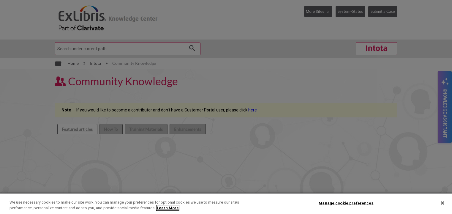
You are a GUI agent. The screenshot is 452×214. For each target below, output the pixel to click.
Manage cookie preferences (346, 203)
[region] (226, 203)
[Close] (442, 203)
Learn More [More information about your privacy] (168, 208)
